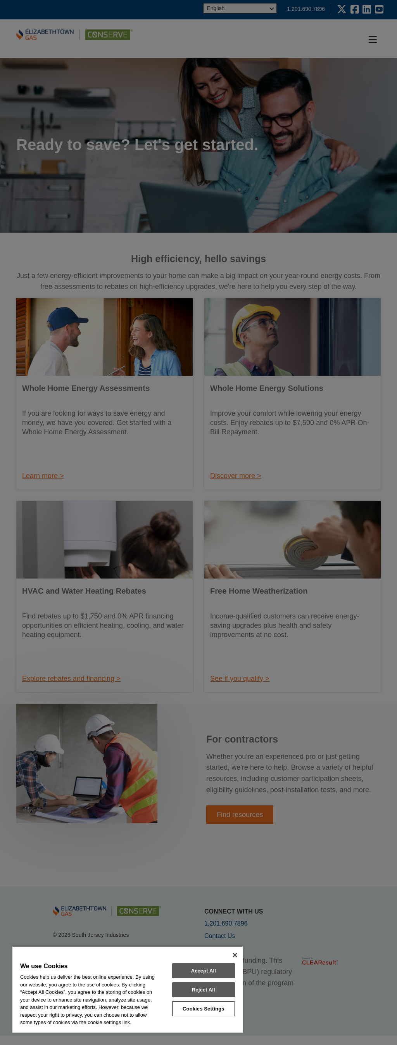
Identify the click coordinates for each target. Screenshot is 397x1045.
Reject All (203, 990)
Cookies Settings (203, 1009)
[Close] (235, 955)
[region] (127, 989)
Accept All (203, 971)
